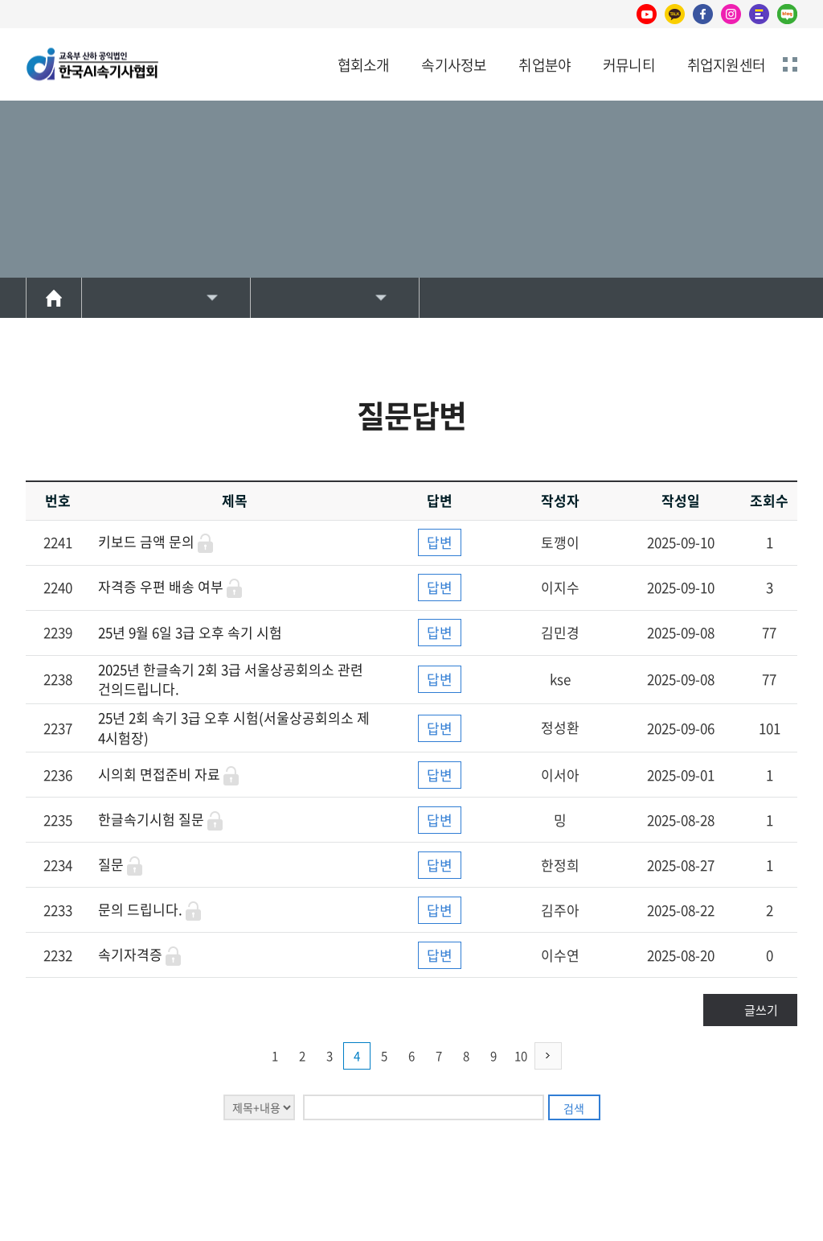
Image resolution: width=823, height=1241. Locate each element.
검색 (573, 1108)
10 (520, 1056)
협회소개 (364, 65)
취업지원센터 (726, 65)
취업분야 (544, 65)
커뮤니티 (629, 65)
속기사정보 (453, 65)
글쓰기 (761, 1010)
